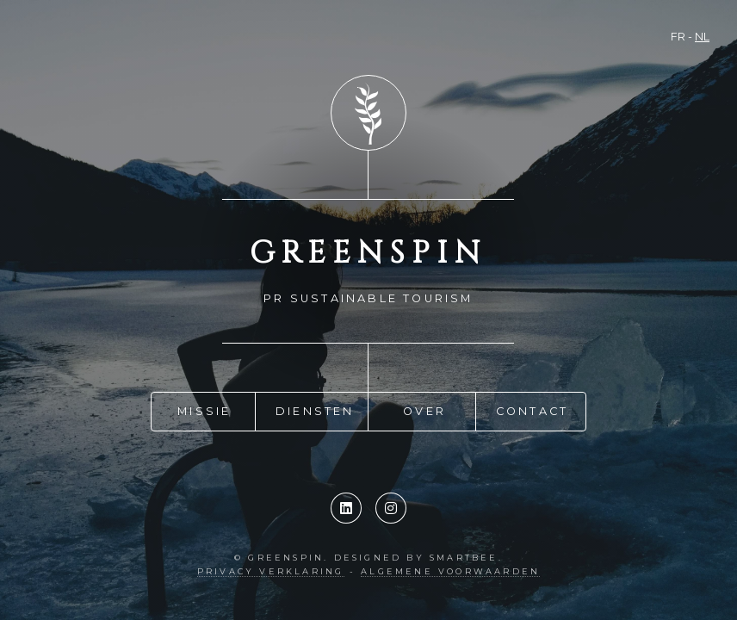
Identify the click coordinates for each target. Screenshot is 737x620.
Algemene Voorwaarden (450, 571)
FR (678, 36)
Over (424, 409)
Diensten (315, 409)
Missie (204, 409)
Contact (532, 409)
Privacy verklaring (270, 571)
